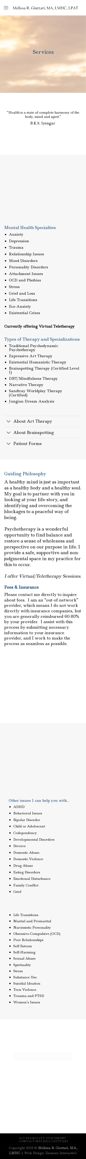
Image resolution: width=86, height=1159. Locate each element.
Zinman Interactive (61, 1153)
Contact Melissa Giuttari (43, 1141)
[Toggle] (8, 422)
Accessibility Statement (42, 1138)
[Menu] (6, 7)
